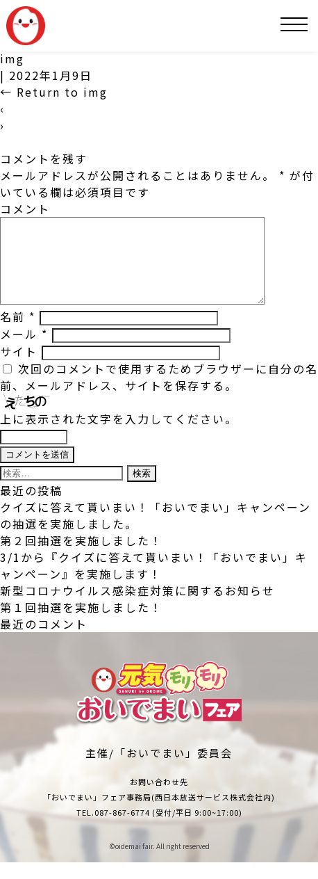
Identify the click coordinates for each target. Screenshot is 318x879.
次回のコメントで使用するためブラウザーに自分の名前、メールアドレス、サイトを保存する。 (159, 393)
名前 (17, 333)
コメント (25, 208)
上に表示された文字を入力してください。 (118, 435)
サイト (18, 368)
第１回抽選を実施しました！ (81, 623)
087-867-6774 (122, 828)
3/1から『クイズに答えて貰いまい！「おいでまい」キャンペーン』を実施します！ (154, 582)
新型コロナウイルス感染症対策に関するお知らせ (137, 607)
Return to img (54, 91)
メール (24, 350)
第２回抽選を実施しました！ (81, 557)
